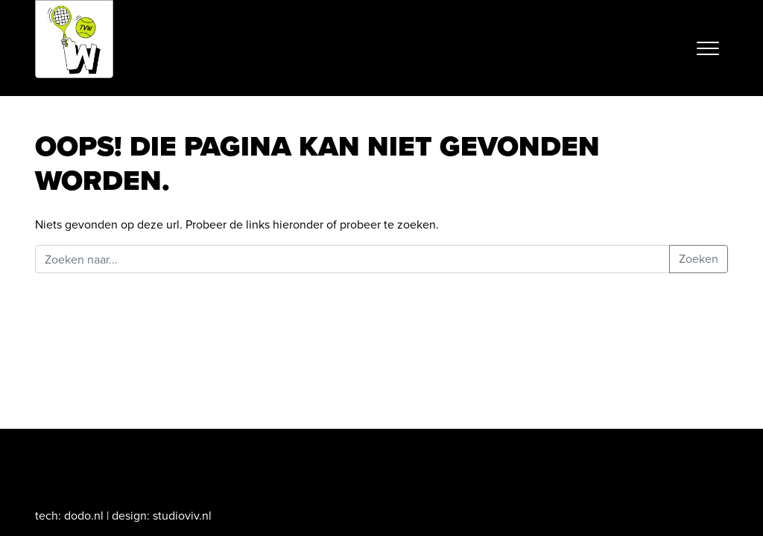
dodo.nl (84, 515)
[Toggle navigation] (708, 48)
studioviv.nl (182, 515)
